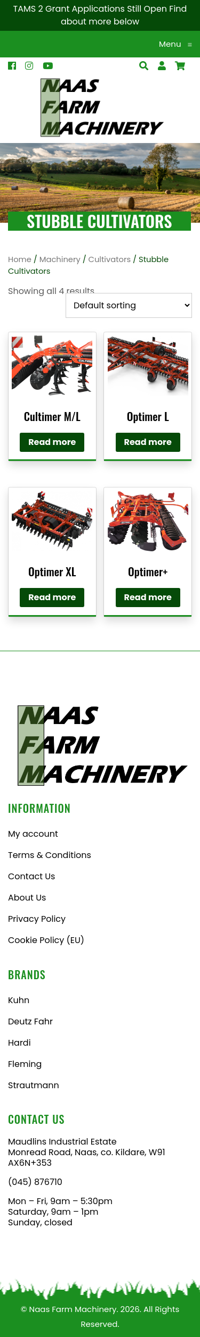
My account (33, 834)
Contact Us (31, 876)
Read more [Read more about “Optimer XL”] (52, 597)
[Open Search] (180, 66)
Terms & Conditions (49, 855)
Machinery (60, 259)
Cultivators (110, 259)
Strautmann (33, 1085)
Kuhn (18, 1000)
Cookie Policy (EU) (46, 940)
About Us (27, 898)
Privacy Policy (37, 919)
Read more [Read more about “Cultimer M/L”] (52, 442)
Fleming (25, 1064)
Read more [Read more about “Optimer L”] (148, 442)
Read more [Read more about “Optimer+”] (148, 597)
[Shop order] (129, 305)
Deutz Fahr (30, 1021)
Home (19, 259)
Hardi (19, 1043)
